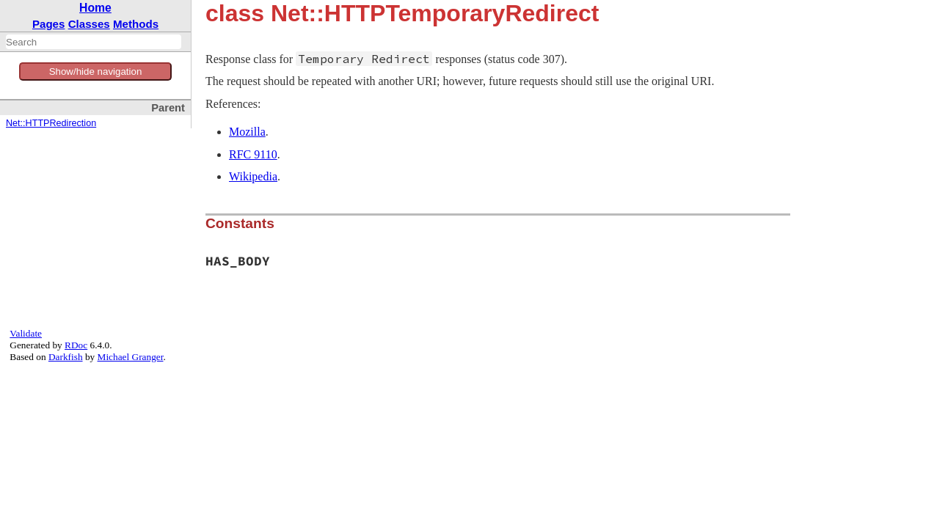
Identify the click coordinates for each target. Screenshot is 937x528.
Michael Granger (131, 356)
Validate (26, 333)
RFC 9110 (253, 154)
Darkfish (65, 356)
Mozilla (247, 131)
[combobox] (93, 41)
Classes (89, 24)
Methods (135, 24)
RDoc (76, 345)
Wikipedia (253, 176)
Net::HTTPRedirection (51, 123)
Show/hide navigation (95, 71)
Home (95, 7)
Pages (48, 24)
